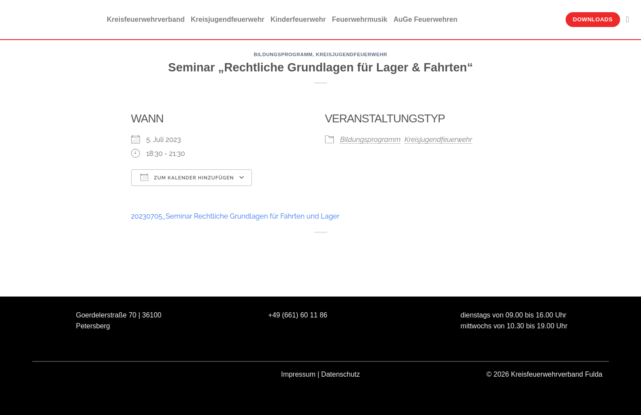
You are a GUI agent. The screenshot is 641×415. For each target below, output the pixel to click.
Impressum (298, 374)
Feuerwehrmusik (359, 19)
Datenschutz (340, 374)
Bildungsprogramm (283, 54)
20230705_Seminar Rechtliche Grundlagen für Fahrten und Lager (235, 216)
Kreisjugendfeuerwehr (228, 19)
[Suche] (630, 19)
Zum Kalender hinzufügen (187, 177)
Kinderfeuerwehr (298, 19)
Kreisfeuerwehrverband (146, 19)
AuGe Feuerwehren (425, 19)
